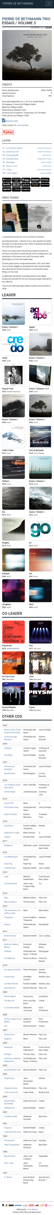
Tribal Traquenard (11, 1145)
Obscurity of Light (12, 833)
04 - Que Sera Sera (27, 159)
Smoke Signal (10, 996)
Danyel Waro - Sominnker (10, 1102)
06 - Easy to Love (27, 166)
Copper (7, 837)
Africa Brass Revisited (9, 767)
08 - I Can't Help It (27, 173)
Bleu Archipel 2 (10, 902)
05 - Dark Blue (27, 162)
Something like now (12, 1070)
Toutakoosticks (10, 1116)
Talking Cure (9, 1108)
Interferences (10, 868)
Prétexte (7, 951)
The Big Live (9, 1000)
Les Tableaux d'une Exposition (12, 786)
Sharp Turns (9, 1034)
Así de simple (9, 792)
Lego (6, 876)
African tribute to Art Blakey (13, 1020)
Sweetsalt (8, 1047)
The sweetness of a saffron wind (12, 911)
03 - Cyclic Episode (27, 155)
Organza (8, 1128)
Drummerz (8, 826)
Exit (5, 1026)
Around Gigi (9, 977)
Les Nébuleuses (11, 857)
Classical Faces (10, 1088)
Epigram (7, 1039)
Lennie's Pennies (11, 984)
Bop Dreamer (9, 1156)
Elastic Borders (10, 814)
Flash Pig (8, 864)
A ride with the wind (12, 1132)
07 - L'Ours (27, 169)
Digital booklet (10, 121)
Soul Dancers (9, 988)
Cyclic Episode (22, 125)
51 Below (8, 1177)
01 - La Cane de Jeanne (27, 148)
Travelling (8, 755)
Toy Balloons (9, 958)
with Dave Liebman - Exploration (12, 1059)
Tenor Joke (9, 1163)
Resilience (8, 845)
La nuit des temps (11, 1007)
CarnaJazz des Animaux (10, 738)
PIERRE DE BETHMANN (18, 3)
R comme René (10, 883)
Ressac (7, 924)
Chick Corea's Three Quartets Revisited (12, 731)
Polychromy (9, 1078)
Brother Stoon (10, 936)
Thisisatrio (8, 917)
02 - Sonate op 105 (27, 151)
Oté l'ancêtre (9, 1140)
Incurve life (8, 803)
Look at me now (11, 1092)
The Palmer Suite (11, 807)
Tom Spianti (33, 1209)
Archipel (7, 1054)
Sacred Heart (9, 773)
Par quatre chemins (12, 969)
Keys (6, 898)
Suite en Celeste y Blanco (11, 945)
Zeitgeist (7, 748)
